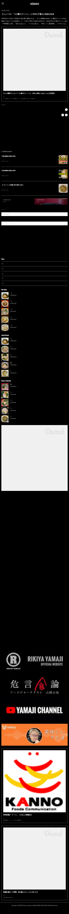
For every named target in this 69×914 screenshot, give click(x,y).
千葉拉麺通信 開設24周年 (8, 172)
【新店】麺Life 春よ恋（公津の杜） (20, 311)
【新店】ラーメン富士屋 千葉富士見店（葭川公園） (25, 303)
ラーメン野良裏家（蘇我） (17, 357)
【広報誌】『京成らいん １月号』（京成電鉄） (15, 285)
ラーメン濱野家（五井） (17, 402)
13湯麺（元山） (14, 418)
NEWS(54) (3, 106)
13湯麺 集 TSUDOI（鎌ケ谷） (18, 373)
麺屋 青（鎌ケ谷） (15, 365)
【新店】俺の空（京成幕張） (18, 295)
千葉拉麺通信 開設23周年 (9, 280)
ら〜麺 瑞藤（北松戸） (16, 349)
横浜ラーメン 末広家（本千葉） (19, 386)
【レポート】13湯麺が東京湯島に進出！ (12, 187)
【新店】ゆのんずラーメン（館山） (20, 327)
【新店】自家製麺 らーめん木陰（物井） (21, 319)
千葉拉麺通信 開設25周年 (8, 158)
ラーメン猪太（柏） (16, 410)
